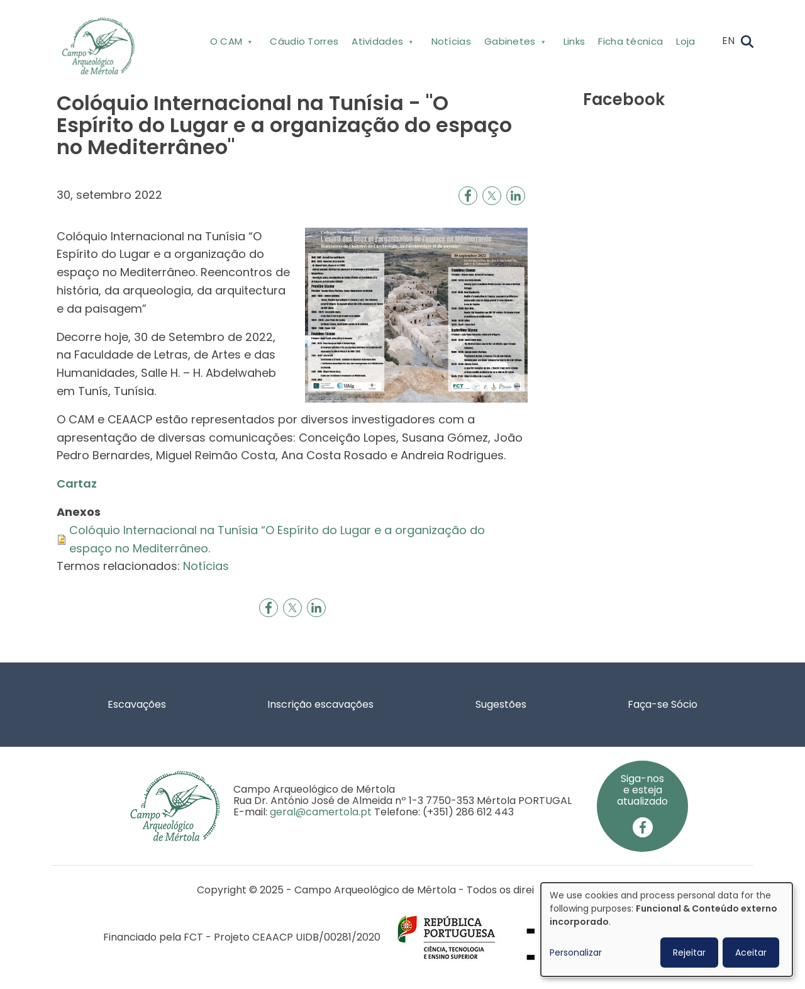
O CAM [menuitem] (230, 44)
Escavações (137, 704)
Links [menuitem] (575, 41)
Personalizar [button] (576, 952)
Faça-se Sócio (662, 704)
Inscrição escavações (320, 704)
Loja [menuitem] (685, 41)
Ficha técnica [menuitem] (630, 41)
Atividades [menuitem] (381, 44)
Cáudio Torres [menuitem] (304, 41)
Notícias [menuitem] (451, 41)
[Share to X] (491, 195)
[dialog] (666, 929)
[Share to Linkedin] (515, 195)
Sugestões (500, 704)
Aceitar (751, 952)
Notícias (206, 566)
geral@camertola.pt (321, 812)
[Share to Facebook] (467, 195)
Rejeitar (689, 952)
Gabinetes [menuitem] (513, 44)
